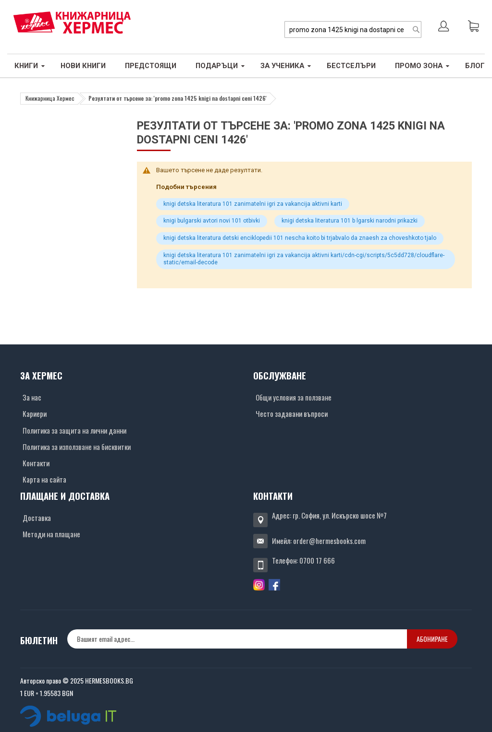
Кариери (35, 413)
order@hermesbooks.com (329, 540)
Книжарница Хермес (49, 98)
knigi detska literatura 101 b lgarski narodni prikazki (350, 220)
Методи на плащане (51, 534)
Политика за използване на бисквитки (77, 446)
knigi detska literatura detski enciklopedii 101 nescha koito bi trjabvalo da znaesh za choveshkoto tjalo (299, 238)
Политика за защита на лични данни (74, 430)
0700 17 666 (317, 560)
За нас (32, 397)
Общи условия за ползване (294, 397)
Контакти (36, 463)
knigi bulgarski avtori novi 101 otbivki (211, 220)
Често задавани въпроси (292, 413)
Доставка (37, 517)
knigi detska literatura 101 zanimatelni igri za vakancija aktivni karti (252, 204)
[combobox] (352, 29)
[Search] (416, 29)
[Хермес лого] (72, 22)
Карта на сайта (44, 479)
